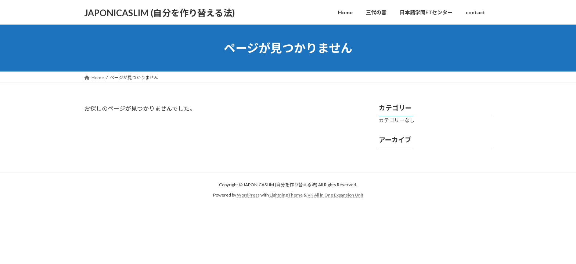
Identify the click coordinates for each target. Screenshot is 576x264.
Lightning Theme (286, 195)
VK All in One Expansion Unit (335, 195)
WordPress (248, 195)
